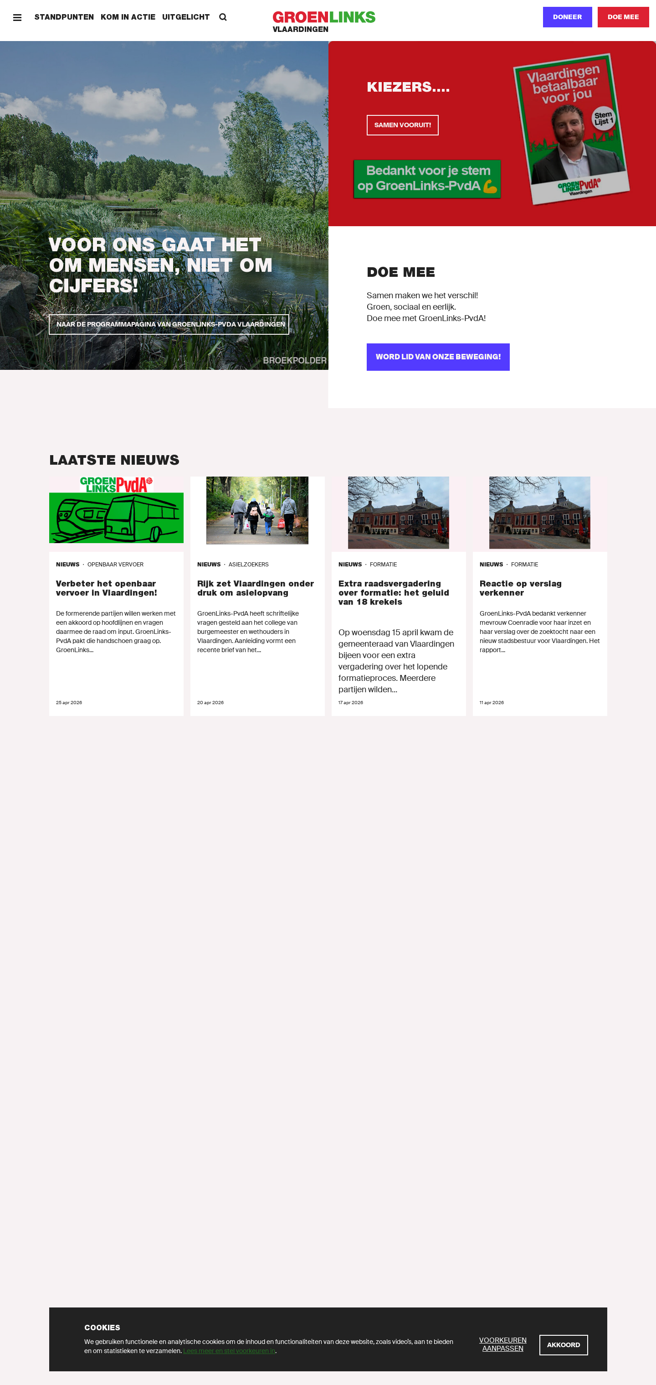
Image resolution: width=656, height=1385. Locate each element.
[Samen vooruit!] (403, 125)
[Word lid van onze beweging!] (438, 357)
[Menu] (17, 17)
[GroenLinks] (328, 17)
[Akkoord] (563, 1345)
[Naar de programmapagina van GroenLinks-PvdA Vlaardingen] (169, 324)
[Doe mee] (623, 17)
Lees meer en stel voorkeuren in (229, 1351)
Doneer (567, 17)
